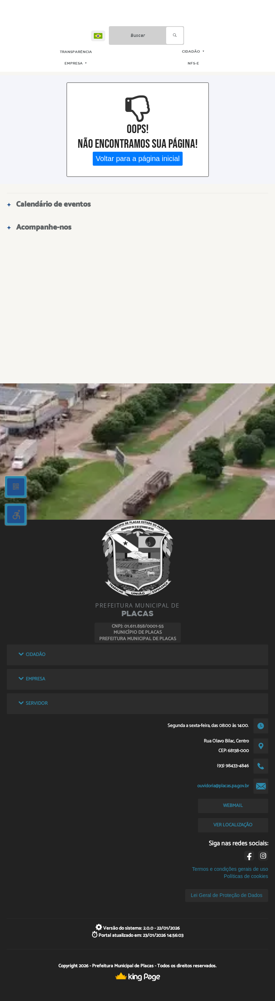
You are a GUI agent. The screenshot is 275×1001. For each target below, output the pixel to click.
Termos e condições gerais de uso (230, 869)
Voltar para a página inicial (138, 158)
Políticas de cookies (246, 876)
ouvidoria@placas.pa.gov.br (223, 786)
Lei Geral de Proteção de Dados (226, 895)
